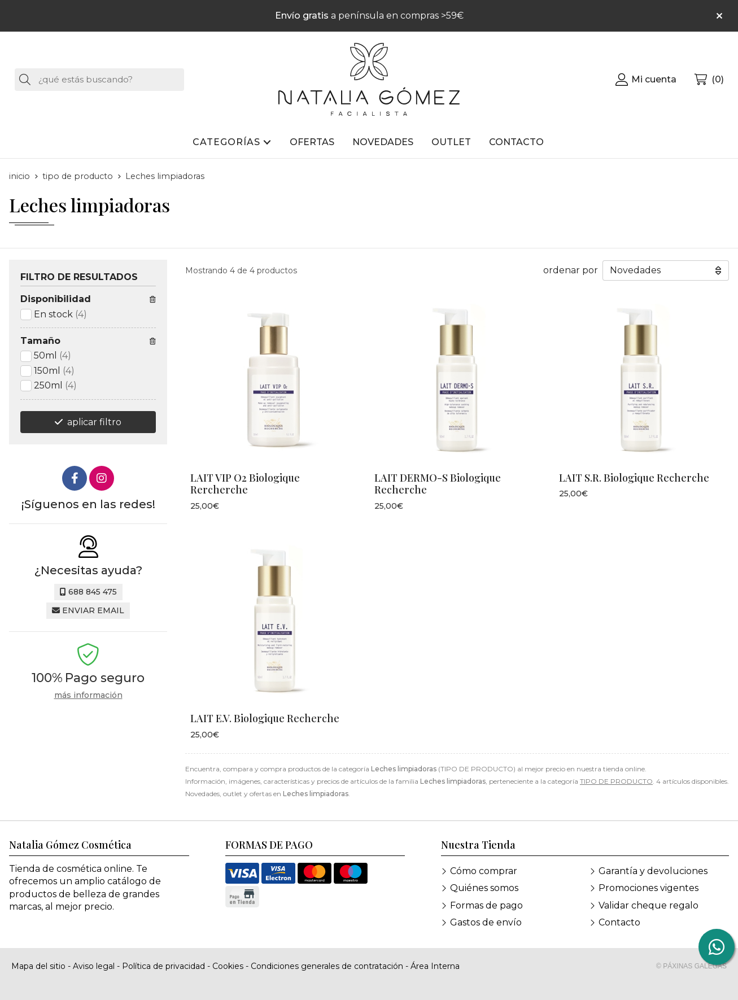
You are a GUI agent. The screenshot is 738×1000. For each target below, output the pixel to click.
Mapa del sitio (38, 966)
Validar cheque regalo (648, 905)
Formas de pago (486, 905)
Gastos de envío (486, 922)
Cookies (227, 966)
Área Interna (435, 966)
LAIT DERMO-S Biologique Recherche (437, 484)
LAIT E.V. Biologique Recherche (264, 718)
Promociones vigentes (648, 888)
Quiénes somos (484, 888)
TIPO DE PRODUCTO (616, 781)
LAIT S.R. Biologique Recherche (634, 477)
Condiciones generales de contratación (327, 966)
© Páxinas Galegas (691, 966)
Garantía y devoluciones (653, 871)
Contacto (619, 922)
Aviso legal (94, 966)
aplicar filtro (94, 422)
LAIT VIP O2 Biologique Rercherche (245, 484)
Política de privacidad (163, 966)
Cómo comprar (483, 871)
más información (88, 695)
